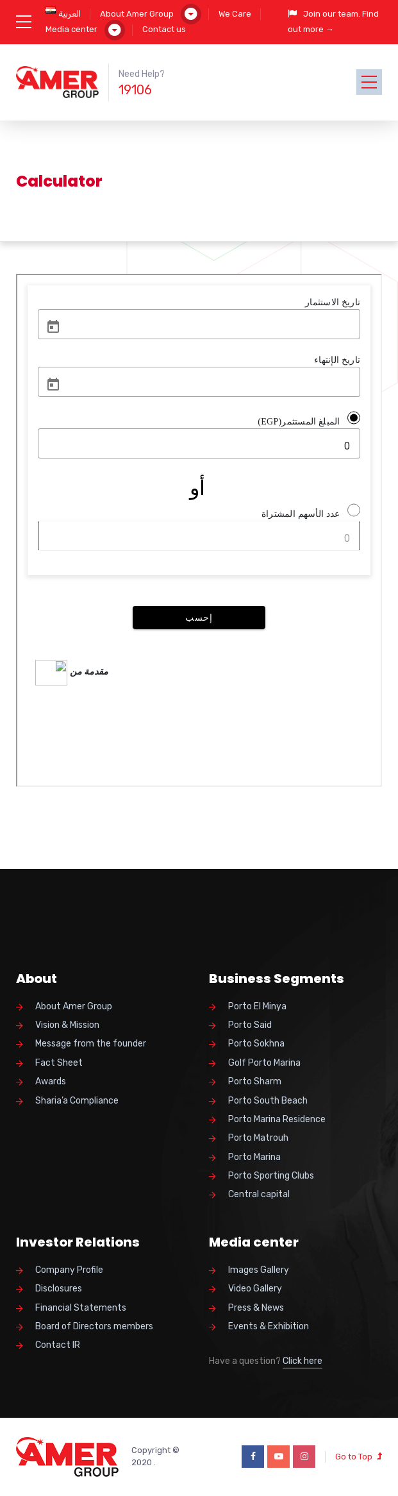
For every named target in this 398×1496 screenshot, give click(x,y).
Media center (71, 29)
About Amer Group (137, 14)
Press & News (256, 1307)
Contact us (164, 29)
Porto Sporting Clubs (271, 1175)
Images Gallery (258, 1270)
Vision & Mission (67, 1025)
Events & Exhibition (268, 1326)
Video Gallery (255, 1288)
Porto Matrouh (258, 1137)
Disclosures (58, 1288)
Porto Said (250, 1025)
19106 (135, 89)
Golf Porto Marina (264, 1062)
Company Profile (69, 1270)
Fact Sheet (59, 1062)
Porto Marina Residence (277, 1119)
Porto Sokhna (256, 1043)
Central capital (259, 1194)
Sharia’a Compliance (77, 1100)
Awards (50, 1081)
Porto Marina (254, 1157)
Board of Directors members (94, 1326)
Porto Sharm (254, 1081)
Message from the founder (90, 1043)
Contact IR (57, 1345)
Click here (302, 1361)
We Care (235, 14)
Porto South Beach (268, 1100)
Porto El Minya (257, 1006)
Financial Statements (80, 1307)
